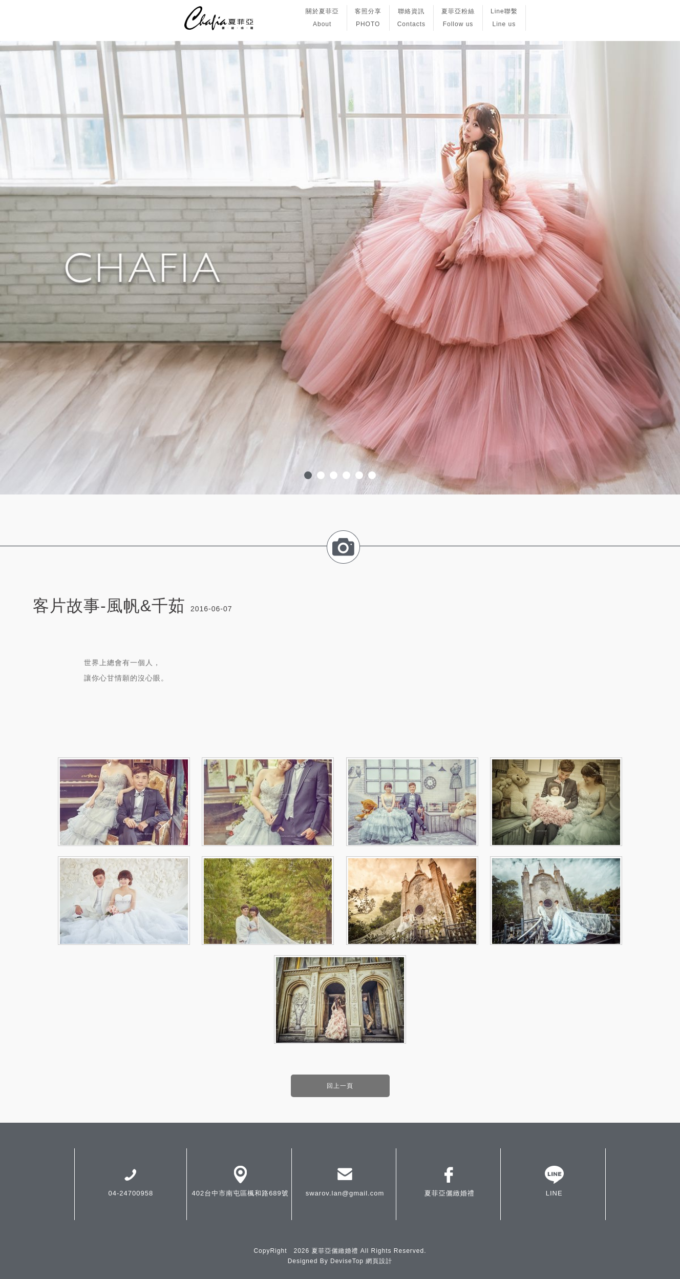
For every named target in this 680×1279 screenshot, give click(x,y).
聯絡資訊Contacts (411, 18)
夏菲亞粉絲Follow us (458, 18)
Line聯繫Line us (504, 18)
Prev (13, 268)
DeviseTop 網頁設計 (361, 1261)
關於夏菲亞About (322, 18)
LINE (554, 1180)
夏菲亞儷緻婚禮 (449, 1180)
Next (666, 268)
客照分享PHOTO (368, 18)
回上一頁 (340, 1085)
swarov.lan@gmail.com (345, 1180)
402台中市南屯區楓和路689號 (240, 1180)
